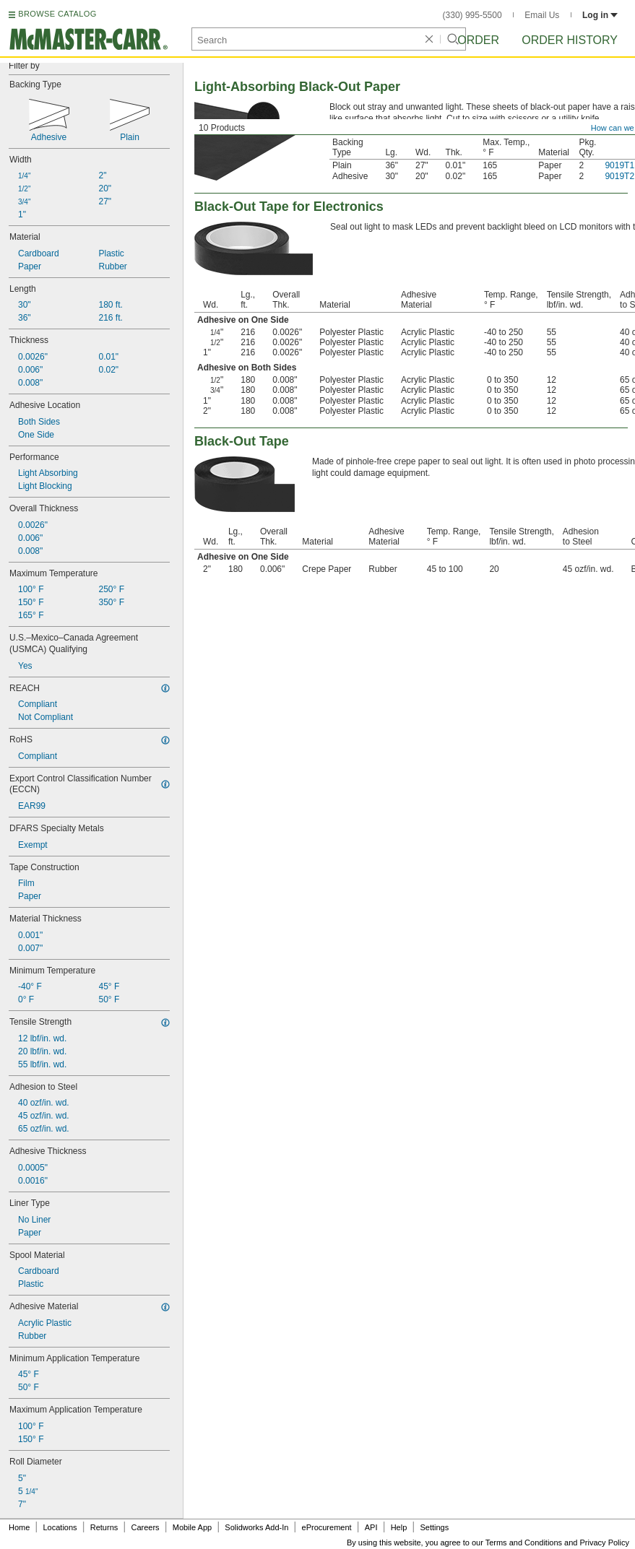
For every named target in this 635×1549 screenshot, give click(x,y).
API (371, 1527)
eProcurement (327, 1527)
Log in (600, 15)
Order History (570, 40)
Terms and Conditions (523, 1542)
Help (399, 1527)
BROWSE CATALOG (57, 13)
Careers (145, 1527)
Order (478, 40)
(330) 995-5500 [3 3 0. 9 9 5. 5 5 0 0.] (472, 15)
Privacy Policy (604, 1542)
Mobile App (192, 1527)
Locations (60, 1527)
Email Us (541, 15)
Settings (434, 1527)
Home (19, 1527)
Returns (104, 1527)
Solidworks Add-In (256, 1527)
